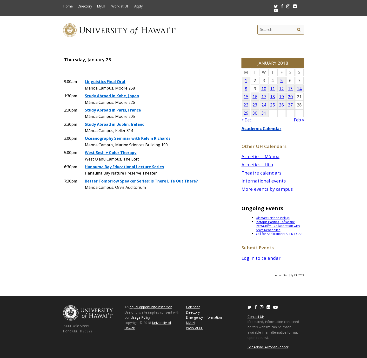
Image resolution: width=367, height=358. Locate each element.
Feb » (299, 120)
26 (281, 105)
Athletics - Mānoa (260, 156)
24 (263, 105)
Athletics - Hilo (257, 164)
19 (281, 96)
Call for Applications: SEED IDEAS (279, 234)
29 (246, 113)
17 (263, 96)
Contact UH (255, 316)
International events (263, 181)
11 (272, 88)
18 (272, 96)
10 (263, 88)
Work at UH (120, 6)
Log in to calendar (260, 258)
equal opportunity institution (151, 307)
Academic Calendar (261, 128)
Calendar (193, 307)
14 (299, 88)
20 (290, 96)
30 (255, 113)
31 (263, 113)
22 (246, 105)
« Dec (246, 120)
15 (246, 96)
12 (281, 88)
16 (255, 96)
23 (255, 105)
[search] (299, 29)
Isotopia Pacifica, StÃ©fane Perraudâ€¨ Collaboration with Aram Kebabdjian (278, 226)
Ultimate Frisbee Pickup (273, 218)
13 (290, 88)
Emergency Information (204, 317)
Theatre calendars (261, 173)
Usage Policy (140, 317)
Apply (138, 6)
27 (290, 105)
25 (272, 105)
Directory (85, 6)
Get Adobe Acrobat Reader (267, 347)
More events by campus (267, 189)
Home (68, 6)
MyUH (102, 6)
